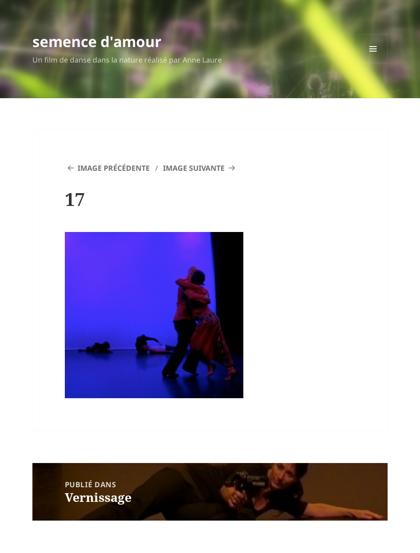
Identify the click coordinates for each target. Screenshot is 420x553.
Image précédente (114, 168)
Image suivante (194, 168)
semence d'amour (97, 41)
